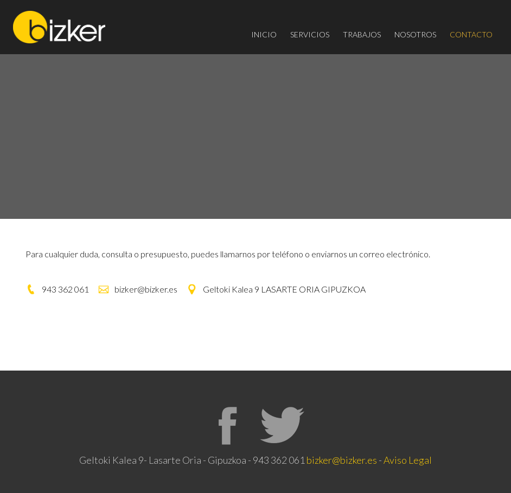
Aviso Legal (408, 460)
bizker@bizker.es (341, 460)
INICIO (264, 34)
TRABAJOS (362, 34)
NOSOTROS (415, 34)
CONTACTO (471, 34)
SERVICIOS (309, 34)
